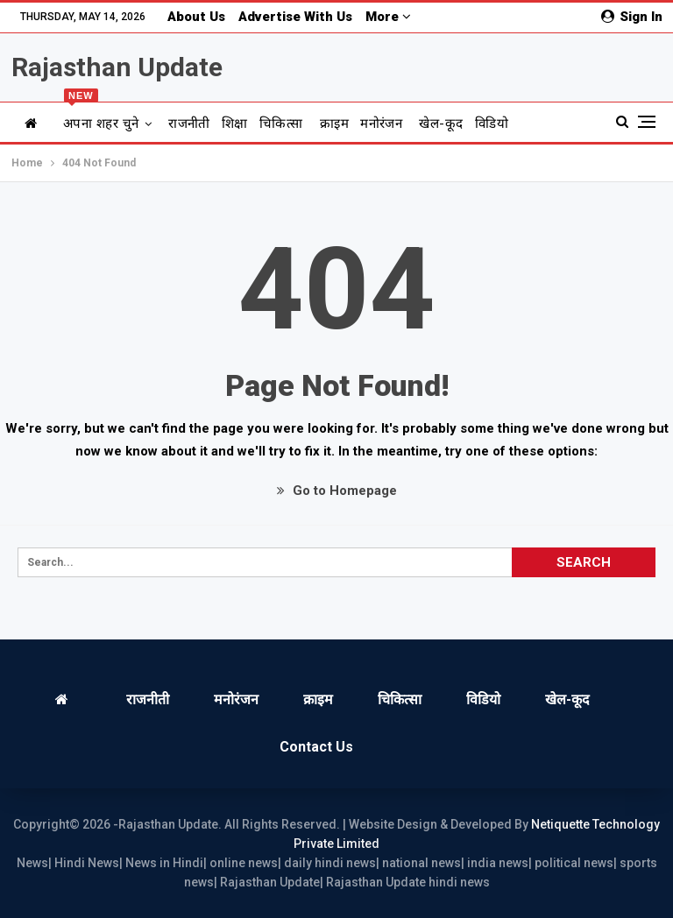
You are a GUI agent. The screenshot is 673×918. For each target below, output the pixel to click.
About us (196, 17)
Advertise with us (295, 17)
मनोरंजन (381, 123)
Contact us (316, 746)
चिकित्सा (281, 123)
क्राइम (334, 123)
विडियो (491, 123)
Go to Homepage (337, 490)
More (388, 17)
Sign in (631, 17)
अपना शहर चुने (101, 116)
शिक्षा (235, 123)
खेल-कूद (441, 123)
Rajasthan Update (117, 67)
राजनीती (189, 123)
